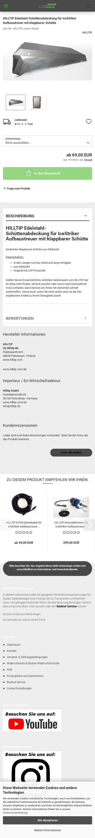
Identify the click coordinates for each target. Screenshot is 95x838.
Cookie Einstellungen (19, 688)
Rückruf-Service (67, 606)
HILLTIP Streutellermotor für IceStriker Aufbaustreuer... (71, 524)
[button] (89, 525)
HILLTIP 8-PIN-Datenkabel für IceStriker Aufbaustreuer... (23, 524)
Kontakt (12, 650)
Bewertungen (20, 318)
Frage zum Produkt (18, 188)
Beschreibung (20, 216)
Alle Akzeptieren (47, 820)
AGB (9, 669)
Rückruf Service (16, 682)
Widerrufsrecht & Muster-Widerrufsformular (33, 663)
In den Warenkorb (43, 173)
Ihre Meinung (71, 452)
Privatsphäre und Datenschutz (25, 675)
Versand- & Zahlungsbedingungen (27, 657)
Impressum (13, 644)
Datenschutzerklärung (15, 812)
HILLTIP (87, 32)
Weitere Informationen (47, 830)
